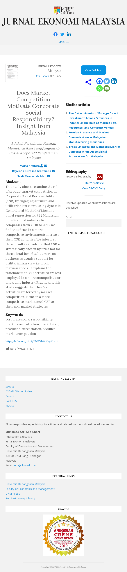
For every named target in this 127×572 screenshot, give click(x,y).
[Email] (106, 88)
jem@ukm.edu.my (24, 465)
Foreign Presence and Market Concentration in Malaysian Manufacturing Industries (89, 137)
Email (69, 217)
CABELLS (11, 401)
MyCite (10, 405)
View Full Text (94, 70)
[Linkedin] (114, 81)
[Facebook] (99, 81)
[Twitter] (106, 81)
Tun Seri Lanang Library (20, 498)
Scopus (10, 386)
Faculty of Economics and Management (30, 489)
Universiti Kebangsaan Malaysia (25, 484)
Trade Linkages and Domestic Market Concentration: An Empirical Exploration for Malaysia (95, 151)
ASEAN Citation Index (19, 391)
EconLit (10, 396)
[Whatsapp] (99, 88)
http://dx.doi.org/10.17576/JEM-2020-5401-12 (32, 341)
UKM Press (13, 493)
